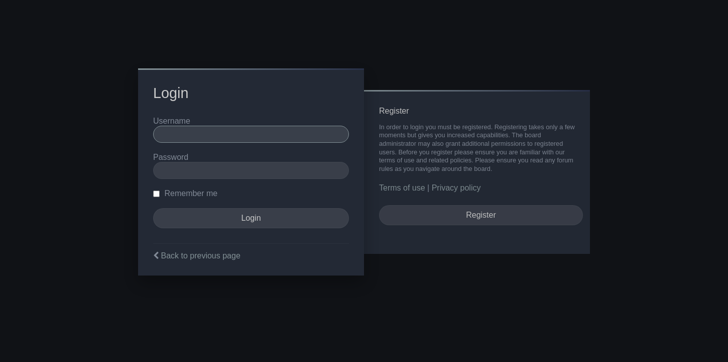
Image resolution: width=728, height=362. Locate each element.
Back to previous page (200, 255)
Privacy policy (456, 188)
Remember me (185, 193)
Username (171, 121)
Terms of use (402, 188)
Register (481, 215)
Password (170, 157)
